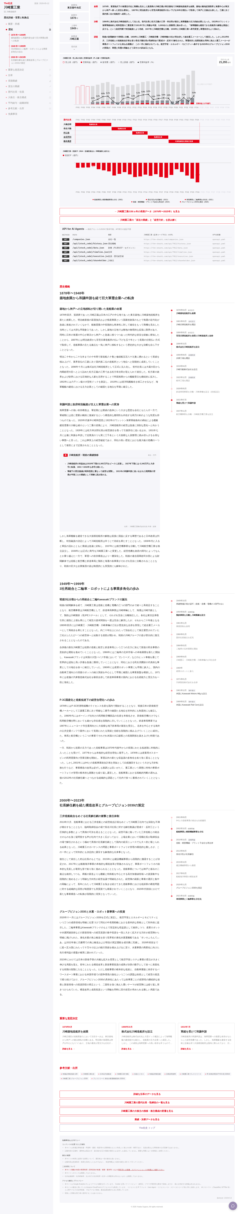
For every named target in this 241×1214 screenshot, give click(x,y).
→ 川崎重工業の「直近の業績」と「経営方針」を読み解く (147, 220)
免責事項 (11, 114)
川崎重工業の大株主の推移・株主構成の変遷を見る (147, 1111)
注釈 (231, 58)
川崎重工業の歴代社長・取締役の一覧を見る (147, 1102)
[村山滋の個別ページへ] (68, 133)
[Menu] (233, 1206)
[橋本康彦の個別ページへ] (68, 141)
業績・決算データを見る (147, 1119)
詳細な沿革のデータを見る (147, 1094)
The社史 (8, 3)
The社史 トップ (147, 1128)
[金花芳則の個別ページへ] (68, 137)
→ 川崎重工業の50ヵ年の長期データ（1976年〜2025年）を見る (147, 211)
